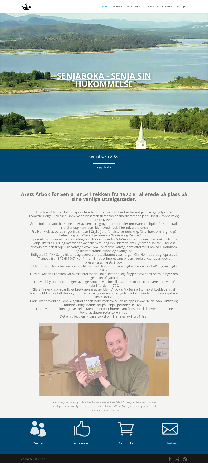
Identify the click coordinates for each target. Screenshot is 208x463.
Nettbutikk (126, 443)
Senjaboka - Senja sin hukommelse (104, 85)
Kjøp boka (104, 167)
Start (105, 6)
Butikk (117, 6)
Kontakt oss (170, 6)
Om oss (153, 6)
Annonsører (135, 6)
